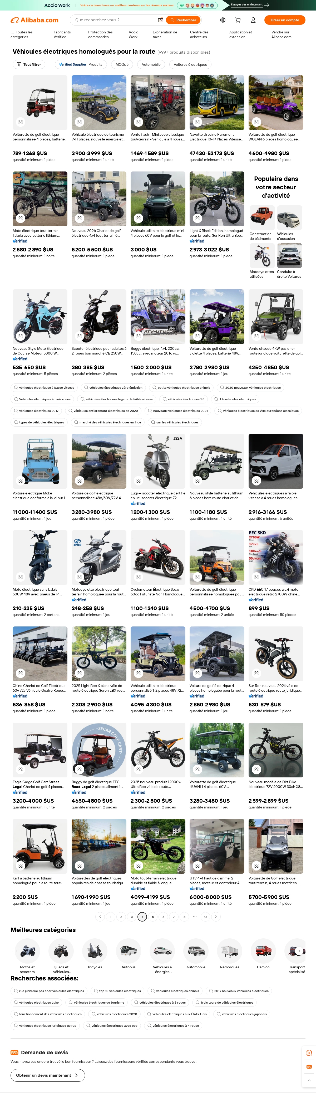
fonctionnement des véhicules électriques (48, 1014)
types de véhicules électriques (39, 422)
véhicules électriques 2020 (114, 1014)
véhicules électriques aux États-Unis (177, 1014)
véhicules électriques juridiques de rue (45, 1026)
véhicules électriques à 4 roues (173, 1026)
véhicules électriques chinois (175, 991)
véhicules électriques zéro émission (113, 388)
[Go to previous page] (100, 917)
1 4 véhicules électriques (235, 399)
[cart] (239, 21)
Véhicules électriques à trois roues (42, 399)
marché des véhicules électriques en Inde (107, 422)
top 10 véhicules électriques (117, 991)
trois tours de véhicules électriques (224, 1002)
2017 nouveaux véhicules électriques (239, 991)
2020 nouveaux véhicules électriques (250, 388)
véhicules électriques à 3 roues (160, 1002)
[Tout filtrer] (29, 64)
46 (205, 917)
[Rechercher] (183, 20)
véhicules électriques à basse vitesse (44, 388)
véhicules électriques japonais (242, 1014)
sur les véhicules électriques (175, 422)
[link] (309, 1053)
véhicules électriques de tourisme (96, 1002)
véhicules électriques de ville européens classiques (258, 411)
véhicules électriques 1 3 (183, 399)
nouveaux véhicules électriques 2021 (178, 411)
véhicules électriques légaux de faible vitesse (117, 399)
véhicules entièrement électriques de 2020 (103, 411)
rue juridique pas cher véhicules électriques (49, 991)
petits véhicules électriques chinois (181, 388)
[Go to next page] (216, 917)
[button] (160, 20)
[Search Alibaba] (114, 20)
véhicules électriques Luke (36, 1002)
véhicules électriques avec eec (111, 1026)
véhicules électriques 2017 (36, 411)
